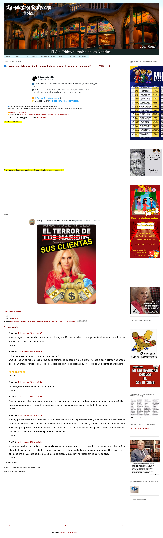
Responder (12, 345)
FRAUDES (54, 321)
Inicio (67, 526)
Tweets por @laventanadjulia (139, 428)
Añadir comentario (11, 462)
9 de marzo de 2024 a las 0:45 (30, 442)
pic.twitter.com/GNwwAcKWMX (60, 114)
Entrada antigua (120, 526)
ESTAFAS (47, 321)
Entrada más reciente (12, 526)
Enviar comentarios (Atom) (69, 532)
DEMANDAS (27, 321)
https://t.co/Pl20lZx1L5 (43, 114)
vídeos (60, 321)
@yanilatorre (23, 112)
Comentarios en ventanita (13, 311)
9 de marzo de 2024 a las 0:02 (30, 397)
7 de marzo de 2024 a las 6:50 (30, 352)
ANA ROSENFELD (16, 321)
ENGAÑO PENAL (37, 321)
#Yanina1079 (14, 112)
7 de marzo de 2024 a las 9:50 (30, 382)
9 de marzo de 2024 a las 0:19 (30, 415)
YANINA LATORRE (69, 321)
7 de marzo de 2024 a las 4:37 (30, 333)
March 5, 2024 (41, 118)
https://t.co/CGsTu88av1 (27, 114)
